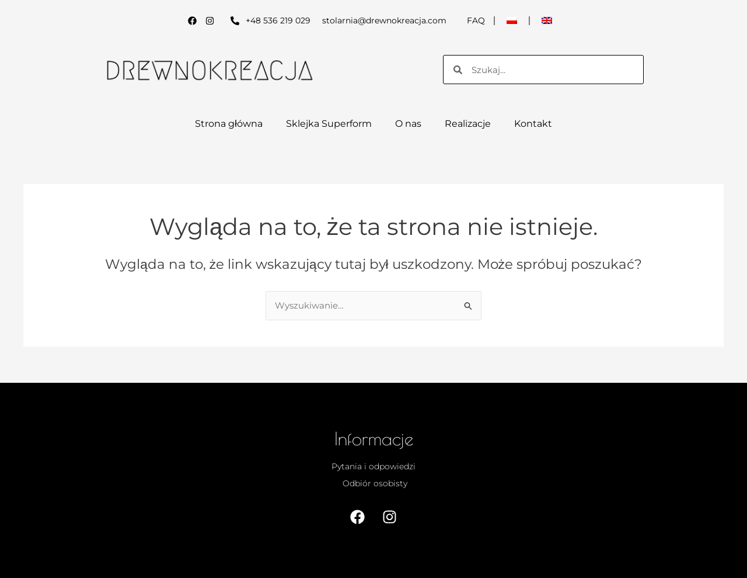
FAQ (476, 20)
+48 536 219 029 (278, 20)
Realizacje (468, 123)
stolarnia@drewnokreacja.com (384, 20)
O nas (408, 123)
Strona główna (229, 123)
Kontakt (533, 123)
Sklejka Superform (329, 123)
